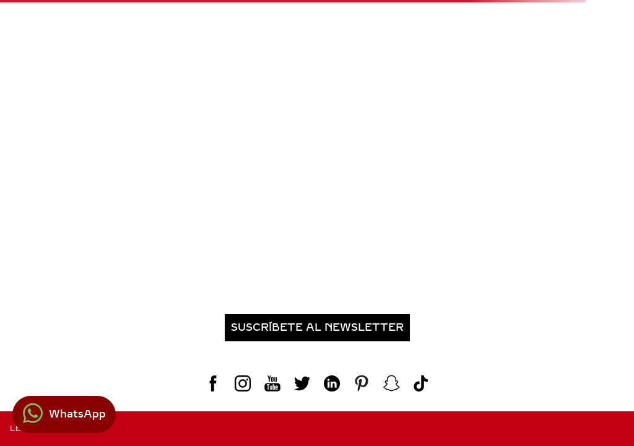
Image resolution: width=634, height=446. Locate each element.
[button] (317, 327)
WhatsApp (77, 414)
